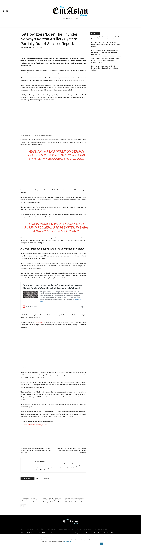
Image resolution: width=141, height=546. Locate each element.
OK (101, 543)
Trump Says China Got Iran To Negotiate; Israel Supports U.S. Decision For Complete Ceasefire (29, 500)
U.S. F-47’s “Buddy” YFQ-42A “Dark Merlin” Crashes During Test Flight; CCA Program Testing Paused (52, 500)
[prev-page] (22, 505)
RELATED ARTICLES (27, 478)
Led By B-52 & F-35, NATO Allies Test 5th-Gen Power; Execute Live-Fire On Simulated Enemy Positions (72, 450)
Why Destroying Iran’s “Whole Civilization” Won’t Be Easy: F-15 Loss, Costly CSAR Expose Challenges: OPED (105, 60)
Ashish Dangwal (26, 47)
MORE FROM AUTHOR (42, 478)
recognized (39, 322)
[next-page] (25, 505)
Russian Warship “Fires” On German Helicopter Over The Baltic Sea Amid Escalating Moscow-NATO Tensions (56, 155)
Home (22, 30)
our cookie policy (68, 541)
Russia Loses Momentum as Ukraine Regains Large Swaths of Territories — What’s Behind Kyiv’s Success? (75, 500)
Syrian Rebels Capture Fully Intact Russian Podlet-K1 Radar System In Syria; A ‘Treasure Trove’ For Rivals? (56, 227)
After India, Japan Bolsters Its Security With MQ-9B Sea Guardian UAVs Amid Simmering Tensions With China (36, 450)
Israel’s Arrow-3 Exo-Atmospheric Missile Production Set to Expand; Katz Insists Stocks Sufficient (104, 68)
